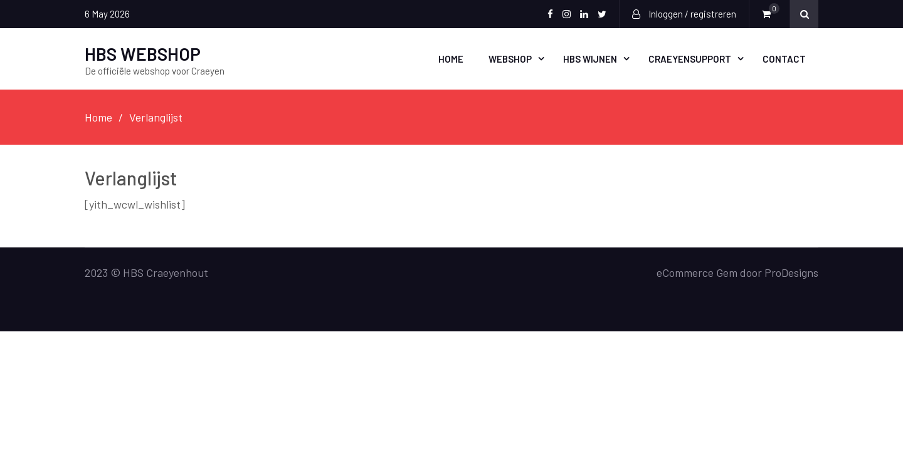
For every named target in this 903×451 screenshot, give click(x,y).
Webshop (510, 59)
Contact (784, 59)
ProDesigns (791, 272)
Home (450, 59)
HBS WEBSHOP (143, 54)
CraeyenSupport (689, 59)
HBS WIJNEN (590, 59)
